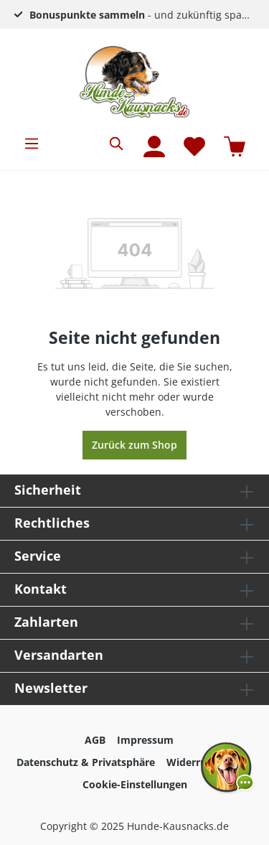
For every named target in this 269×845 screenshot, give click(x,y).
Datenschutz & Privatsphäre (85, 762)
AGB (95, 740)
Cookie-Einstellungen (134, 784)
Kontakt (40, 588)
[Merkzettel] (194, 146)
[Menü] (31, 143)
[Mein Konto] (154, 146)
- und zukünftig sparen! (145, 15)
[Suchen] (117, 143)
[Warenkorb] (234, 146)
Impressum (145, 740)
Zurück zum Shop (134, 445)
